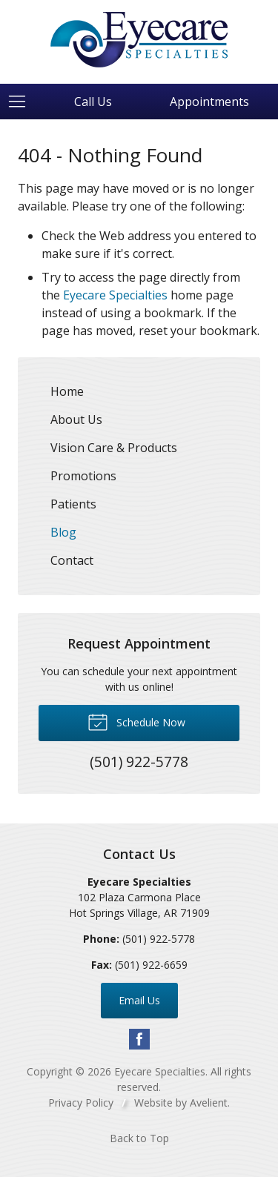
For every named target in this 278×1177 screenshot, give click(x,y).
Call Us (93, 101)
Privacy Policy (80, 1102)
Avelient (209, 1102)
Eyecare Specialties (115, 295)
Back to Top (139, 1138)
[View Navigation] (22, 101)
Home (67, 391)
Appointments (209, 101)
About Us (76, 419)
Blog (63, 532)
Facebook (139, 1039)
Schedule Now (136, 721)
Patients (73, 504)
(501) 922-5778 (158, 939)
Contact (71, 560)
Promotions (83, 476)
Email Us (139, 1000)
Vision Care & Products (113, 448)
